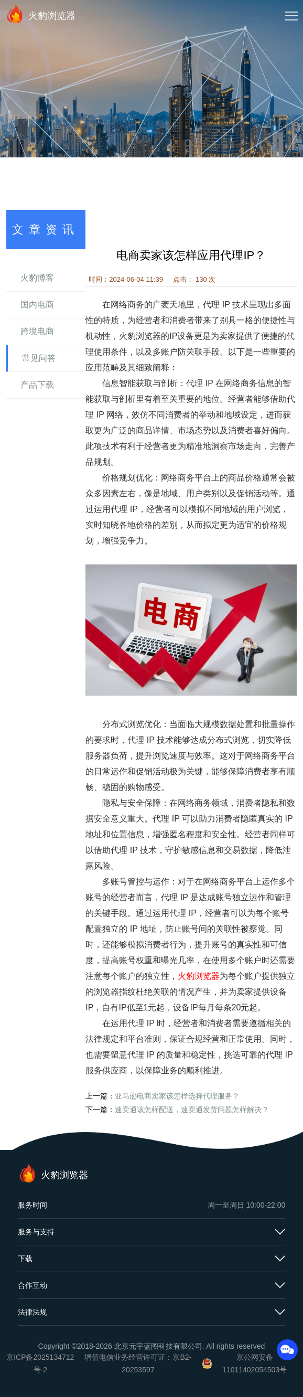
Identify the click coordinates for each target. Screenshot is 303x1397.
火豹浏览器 (40, 13)
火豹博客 (37, 277)
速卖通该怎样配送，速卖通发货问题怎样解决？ (192, 1109)
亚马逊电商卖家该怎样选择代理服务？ (177, 1096)
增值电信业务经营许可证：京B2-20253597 (137, 1363)
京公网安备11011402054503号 (254, 1363)
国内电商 (37, 304)
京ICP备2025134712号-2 (40, 1363)
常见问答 (39, 358)
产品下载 (37, 384)
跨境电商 (37, 331)
